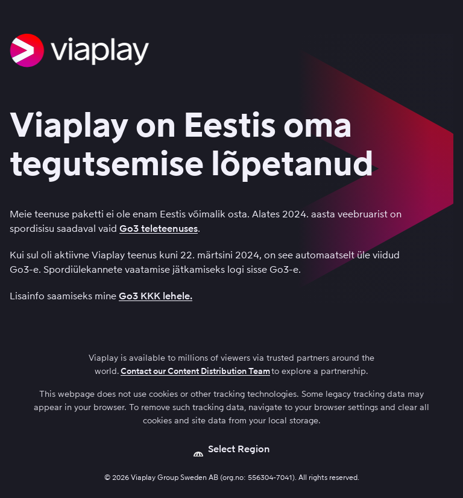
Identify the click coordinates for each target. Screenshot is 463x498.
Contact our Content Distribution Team (195, 371)
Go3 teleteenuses (158, 228)
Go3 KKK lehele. (155, 296)
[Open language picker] (232, 449)
